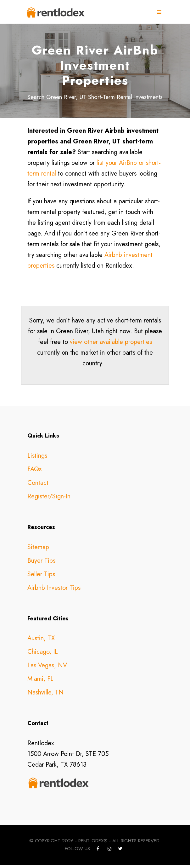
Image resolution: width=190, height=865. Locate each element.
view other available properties (111, 341)
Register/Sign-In (48, 496)
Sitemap (38, 547)
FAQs (34, 469)
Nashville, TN (45, 692)
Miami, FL (40, 678)
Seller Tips (41, 574)
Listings (37, 455)
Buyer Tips (41, 560)
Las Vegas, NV (47, 665)
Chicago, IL (42, 651)
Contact (37, 482)
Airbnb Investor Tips (54, 587)
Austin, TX (41, 638)
